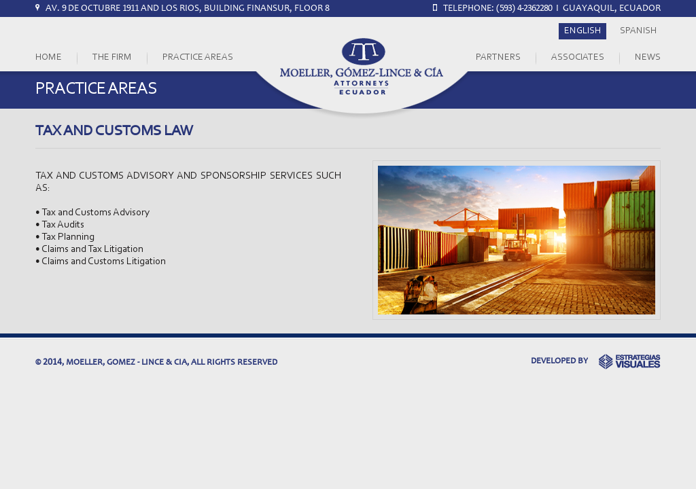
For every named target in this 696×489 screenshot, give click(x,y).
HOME (48, 57)
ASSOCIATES (577, 57)
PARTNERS (498, 57)
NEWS (648, 57)
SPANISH (638, 31)
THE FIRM (112, 57)
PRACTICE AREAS (197, 57)
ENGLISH (582, 31)
